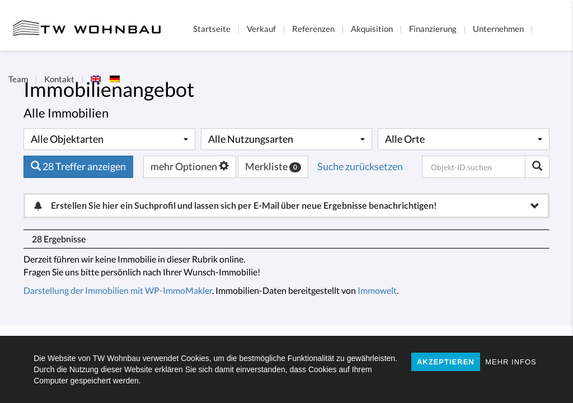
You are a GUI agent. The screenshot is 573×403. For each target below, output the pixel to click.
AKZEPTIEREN (446, 362)
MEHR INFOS (511, 362)
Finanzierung (433, 29)
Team (18, 79)
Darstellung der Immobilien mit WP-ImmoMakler (118, 290)
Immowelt (377, 290)
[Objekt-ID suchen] (537, 167)
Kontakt (59, 79)
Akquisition (372, 29)
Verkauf (261, 29)
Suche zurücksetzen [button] (360, 166)
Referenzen (313, 29)
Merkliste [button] (273, 166)
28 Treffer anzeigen (78, 166)
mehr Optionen (190, 166)
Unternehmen (498, 29)
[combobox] (109, 139)
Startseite (212, 29)
